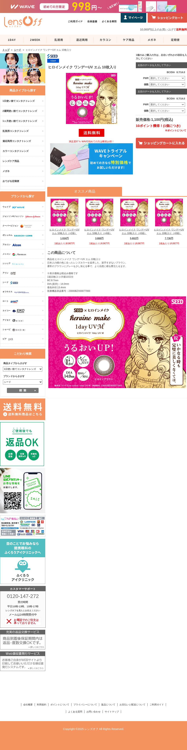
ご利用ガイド (157, 704)
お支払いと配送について (132, 704)
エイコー (14, 311)
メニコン (15, 254)
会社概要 (28, 704)
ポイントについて (59, 704)
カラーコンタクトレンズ (16, 151)
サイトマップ (112, 711)
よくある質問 (75, 711)
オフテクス (17, 292)
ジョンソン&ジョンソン (22, 217)
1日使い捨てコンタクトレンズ (19, 101)
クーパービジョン (18, 226)
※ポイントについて (175, 130)
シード (17, 50)
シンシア (14, 264)
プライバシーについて (85, 704)
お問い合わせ (93, 711)
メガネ (6, 171)
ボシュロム (18, 236)
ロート (11, 302)
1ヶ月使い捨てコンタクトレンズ (20, 121)
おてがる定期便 (11, 181)
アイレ (10, 273)
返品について (108, 704)
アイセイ (14, 320)
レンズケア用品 (11, 161)
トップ (5, 50)
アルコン (13, 245)
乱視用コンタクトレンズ (16, 131)
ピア (9, 339)
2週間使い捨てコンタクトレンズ (20, 111)
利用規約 (41, 704)
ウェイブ (14, 207)
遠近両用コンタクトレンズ (17, 141)
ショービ (15, 330)
